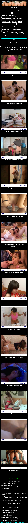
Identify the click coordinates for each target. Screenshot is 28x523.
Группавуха (16, 12)
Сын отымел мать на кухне (8, 483)
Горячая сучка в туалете (14, 329)
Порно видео (3, 522)
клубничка (4, 505)
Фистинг (4, 35)
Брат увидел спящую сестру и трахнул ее (12, 500)
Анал (14, 10)
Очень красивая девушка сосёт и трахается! (14, 245)
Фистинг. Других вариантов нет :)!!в (10, 518)
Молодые (9, 26)
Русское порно (17, 29)
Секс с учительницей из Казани (14, 357)
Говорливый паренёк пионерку (14, 300)
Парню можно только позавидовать (10, 507)
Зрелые (14, 21)
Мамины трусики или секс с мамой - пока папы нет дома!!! (14, 498)
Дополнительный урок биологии (9, 510)
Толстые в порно (12, 32)
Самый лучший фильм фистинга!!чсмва (11, 517)
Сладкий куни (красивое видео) (9, 496)
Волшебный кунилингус (7, 485)
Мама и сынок (5, 488)
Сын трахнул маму (12, 522)
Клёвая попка (5, 509)
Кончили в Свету (14, 470)
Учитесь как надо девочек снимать (14, 75)
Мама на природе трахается (9, 491)
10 (17, 478)
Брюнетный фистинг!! (7, 515)
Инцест (20, 21)
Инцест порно (20, 522)
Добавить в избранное (14, 42)
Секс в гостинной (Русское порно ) (14, 159)
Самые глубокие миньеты (8, 512)
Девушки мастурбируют (8, 15)
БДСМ (19, 10)
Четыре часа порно (14, 188)
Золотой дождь (6, 21)
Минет (3, 26)
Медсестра (14, 413)
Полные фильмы (6, 29)
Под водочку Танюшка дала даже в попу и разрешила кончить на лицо (14, 442)
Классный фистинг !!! (7, 513)
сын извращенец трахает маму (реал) (11, 486)
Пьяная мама (5, 490)
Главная (14, 39)
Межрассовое (21, 24)
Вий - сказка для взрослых (14, 385)
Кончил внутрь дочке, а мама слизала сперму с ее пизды (14, 494)
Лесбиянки (13, 24)
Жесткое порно (17, 18)
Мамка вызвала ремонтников (14, 272)
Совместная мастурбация (14, 103)
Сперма (4, 32)
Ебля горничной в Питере (14, 131)
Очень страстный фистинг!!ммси (10, 520)
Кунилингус (5, 24)
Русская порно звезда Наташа (14, 216)
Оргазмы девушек (19, 26)
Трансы (21, 32)
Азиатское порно (6, 10)
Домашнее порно (6, 18)
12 (21, 478)
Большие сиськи (6, 12)
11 (19, 478)
